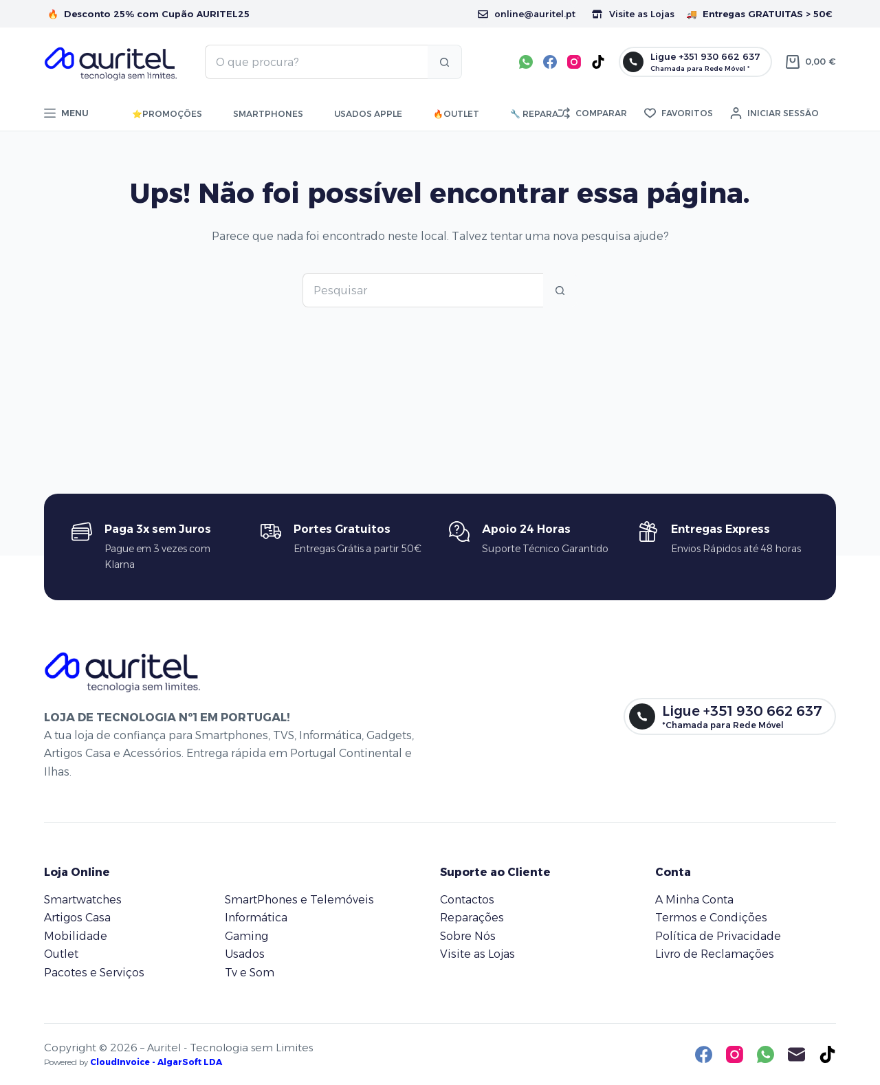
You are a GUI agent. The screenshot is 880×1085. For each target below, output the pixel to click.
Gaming (246, 936)
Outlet (61, 954)
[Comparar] (592, 113)
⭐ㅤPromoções (167, 114)
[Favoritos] (678, 113)
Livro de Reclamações (714, 954)
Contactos (467, 899)
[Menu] (66, 113)
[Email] (796, 1054)
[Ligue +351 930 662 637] (695, 62)
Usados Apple (368, 114)
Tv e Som (249, 972)
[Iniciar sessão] (774, 113)
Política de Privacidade (718, 936)
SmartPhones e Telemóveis (299, 899)
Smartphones (268, 114)
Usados (245, 954)
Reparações (472, 917)
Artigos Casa (77, 917)
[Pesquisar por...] (316, 62)
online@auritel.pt (526, 13)
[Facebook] (550, 62)
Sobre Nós (468, 936)
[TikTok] (598, 62)
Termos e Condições (711, 917)
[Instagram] (574, 62)
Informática (256, 917)
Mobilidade (75, 936)
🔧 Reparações (546, 114)
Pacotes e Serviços (94, 972)
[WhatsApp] (526, 62)
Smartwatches (83, 899)
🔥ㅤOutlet (456, 114)
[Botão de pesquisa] (445, 62)
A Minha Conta (694, 899)
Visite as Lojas (633, 13)
